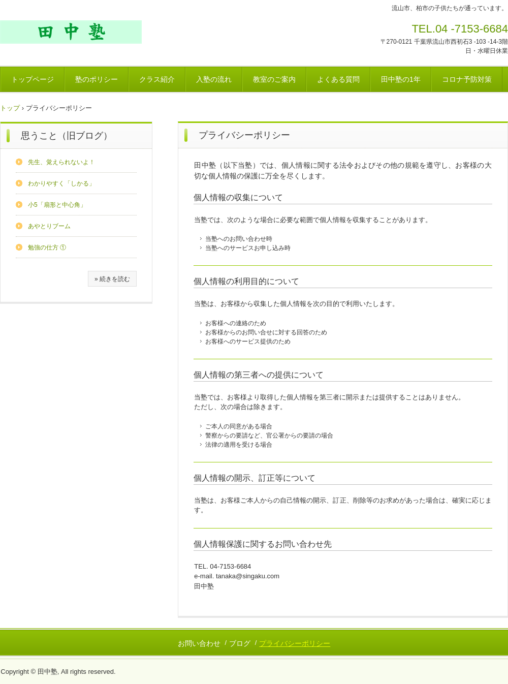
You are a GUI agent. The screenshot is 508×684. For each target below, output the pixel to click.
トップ (10, 108)
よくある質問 (338, 79)
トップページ (32, 79)
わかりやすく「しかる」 (61, 183)
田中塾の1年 (401, 79)
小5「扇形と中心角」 (57, 204)
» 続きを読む (112, 279)
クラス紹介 (157, 79)
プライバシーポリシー (294, 643)
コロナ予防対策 (467, 79)
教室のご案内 (274, 79)
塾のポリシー (96, 79)
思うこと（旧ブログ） (66, 136)
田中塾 (71, 32)
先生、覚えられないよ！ (61, 162)
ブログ (239, 643)
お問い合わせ (199, 643)
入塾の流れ (214, 79)
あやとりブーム (49, 226)
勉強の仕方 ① (47, 247)
